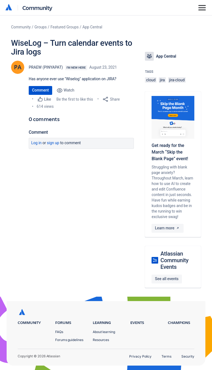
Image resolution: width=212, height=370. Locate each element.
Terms (166, 356)
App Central (92, 27)
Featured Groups (65, 27)
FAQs (59, 332)
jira (162, 80)
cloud (150, 80)
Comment (40, 90)
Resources (101, 340)
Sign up (53, 143)
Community (37, 8)
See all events (166, 279)
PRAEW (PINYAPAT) (46, 67)
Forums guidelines (69, 340)
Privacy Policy (140, 356)
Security (187, 356)
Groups (41, 27)
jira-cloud (177, 80)
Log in (36, 143)
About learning (104, 332)
